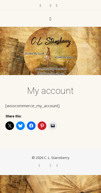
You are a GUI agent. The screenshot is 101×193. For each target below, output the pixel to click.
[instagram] (51, 5)
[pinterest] (56, 5)
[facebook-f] (41, 5)
